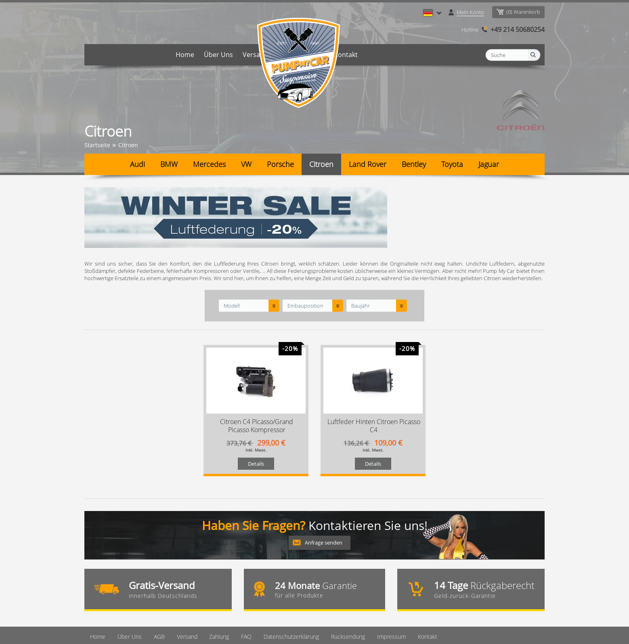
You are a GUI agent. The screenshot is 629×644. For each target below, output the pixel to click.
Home (185, 54)
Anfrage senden (323, 489)
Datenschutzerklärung (283, 583)
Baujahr (360, 252)
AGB (152, 583)
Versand (255, 54)
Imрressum (383, 583)
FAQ (318, 54)
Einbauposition (305, 252)
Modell (232, 252)
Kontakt (346, 54)
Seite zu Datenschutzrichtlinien (184, 632)
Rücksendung (340, 583)
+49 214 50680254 (518, 29)
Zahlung (290, 54)
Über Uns (218, 54)
